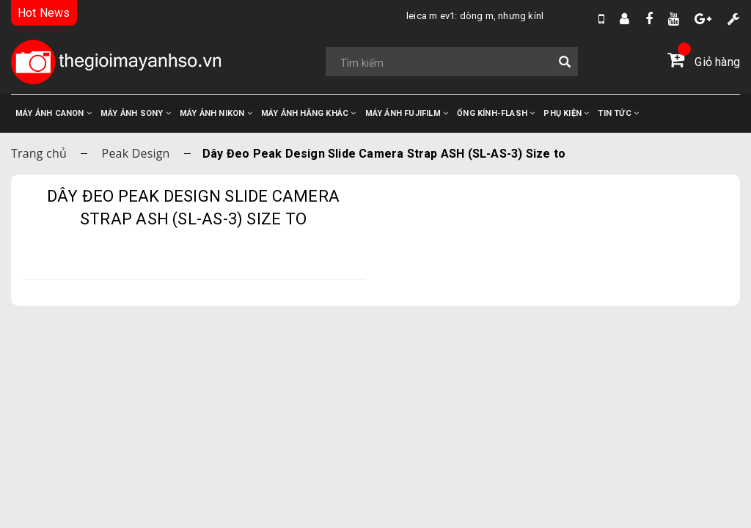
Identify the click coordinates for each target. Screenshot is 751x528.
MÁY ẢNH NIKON (216, 113)
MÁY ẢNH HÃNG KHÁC (308, 113)
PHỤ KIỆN (566, 113)
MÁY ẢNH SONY (135, 113)
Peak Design (136, 153)
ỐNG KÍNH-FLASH (496, 113)
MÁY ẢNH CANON (53, 113)
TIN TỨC (618, 113)
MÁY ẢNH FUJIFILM (407, 113)
